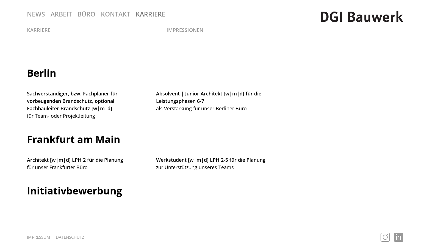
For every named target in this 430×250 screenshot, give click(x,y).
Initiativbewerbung (74, 190)
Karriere (39, 30)
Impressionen (185, 30)
